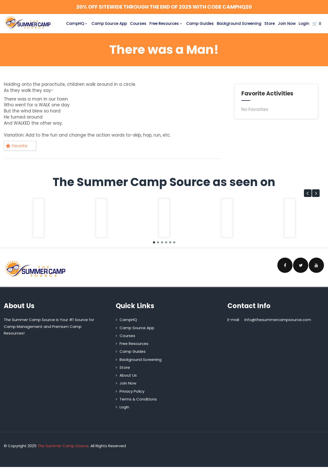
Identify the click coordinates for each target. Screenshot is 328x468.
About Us (128, 376)
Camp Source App (109, 23)
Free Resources (166, 23)
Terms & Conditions (138, 400)
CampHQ (77, 23)
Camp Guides (200, 23)
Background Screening (239, 23)
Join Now (287, 23)
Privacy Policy (132, 392)
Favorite (18, 146)
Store (269, 23)
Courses (138, 23)
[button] (308, 194)
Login (304, 23)
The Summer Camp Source (63, 446)
